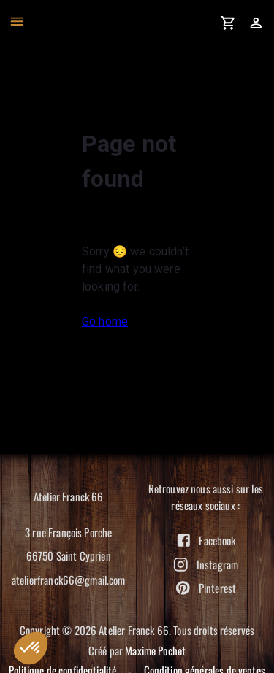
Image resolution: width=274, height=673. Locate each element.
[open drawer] (17, 21)
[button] (30, 648)
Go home (105, 321)
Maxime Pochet (155, 650)
